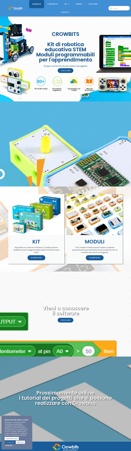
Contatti (65, 12)
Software (93, 4)
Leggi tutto (8, 445)
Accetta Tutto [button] (10, 442)
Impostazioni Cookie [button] (12, 438)
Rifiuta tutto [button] (20, 442)
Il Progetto (53, 4)
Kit (67, 4)
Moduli (79, 4)
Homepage (36, 4)
